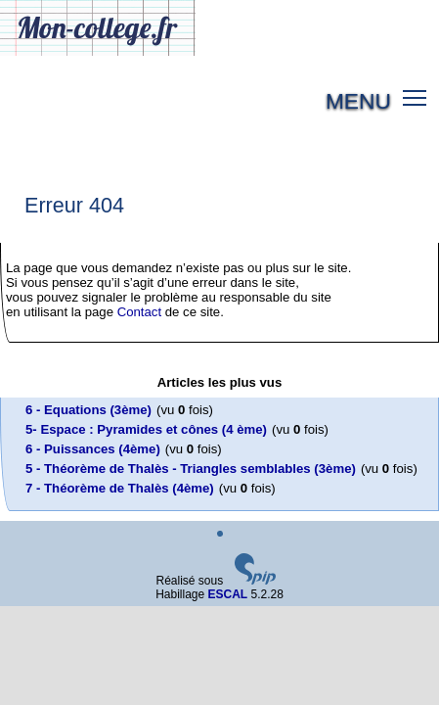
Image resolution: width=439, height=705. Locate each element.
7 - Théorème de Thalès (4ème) (119, 488)
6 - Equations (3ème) (88, 409)
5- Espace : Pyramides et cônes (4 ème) (146, 429)
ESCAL (228, 594)
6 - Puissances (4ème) (92, 449)
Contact (139, 312)
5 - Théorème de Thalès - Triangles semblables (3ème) (190, 468)
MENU (358, 101)
